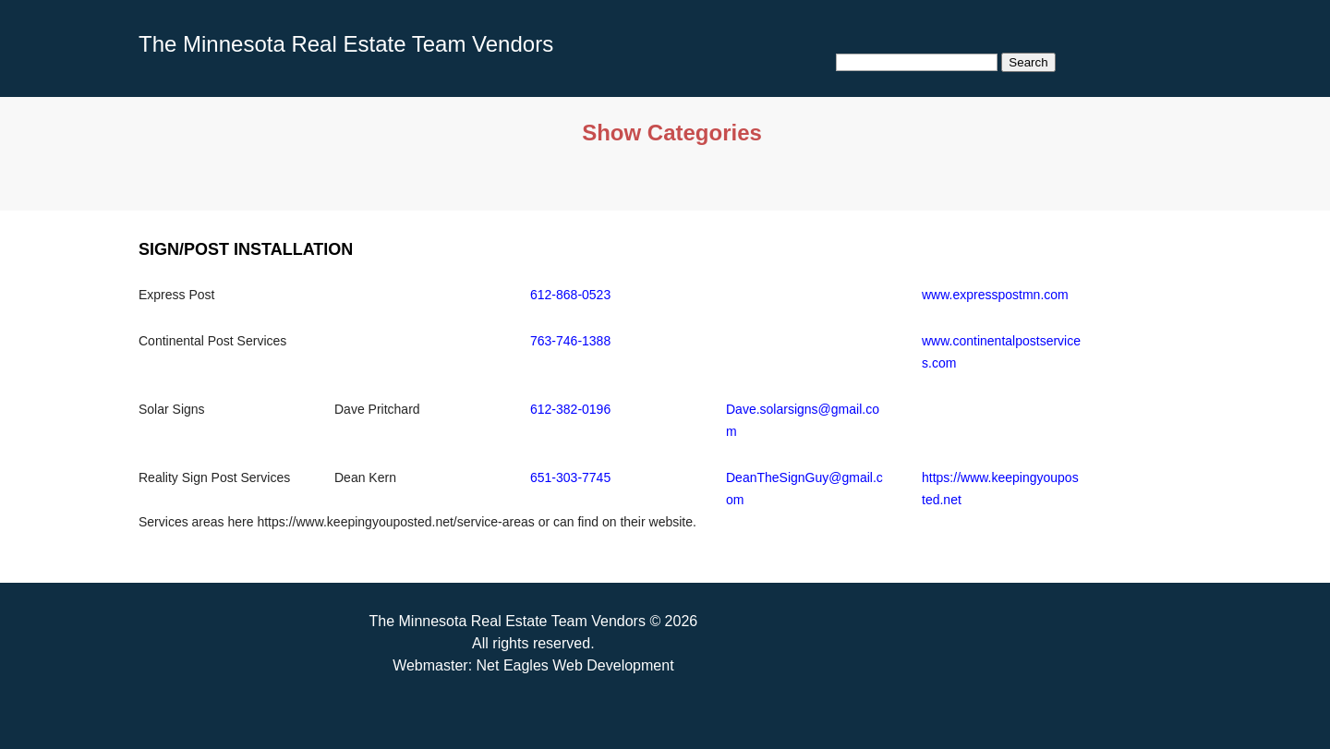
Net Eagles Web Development (575, 665)
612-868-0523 (570, 294)
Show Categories (672, 132)
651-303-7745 (570, 477)
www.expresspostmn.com (995, 294)
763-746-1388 (570, 340)
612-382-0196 (570, 409)
